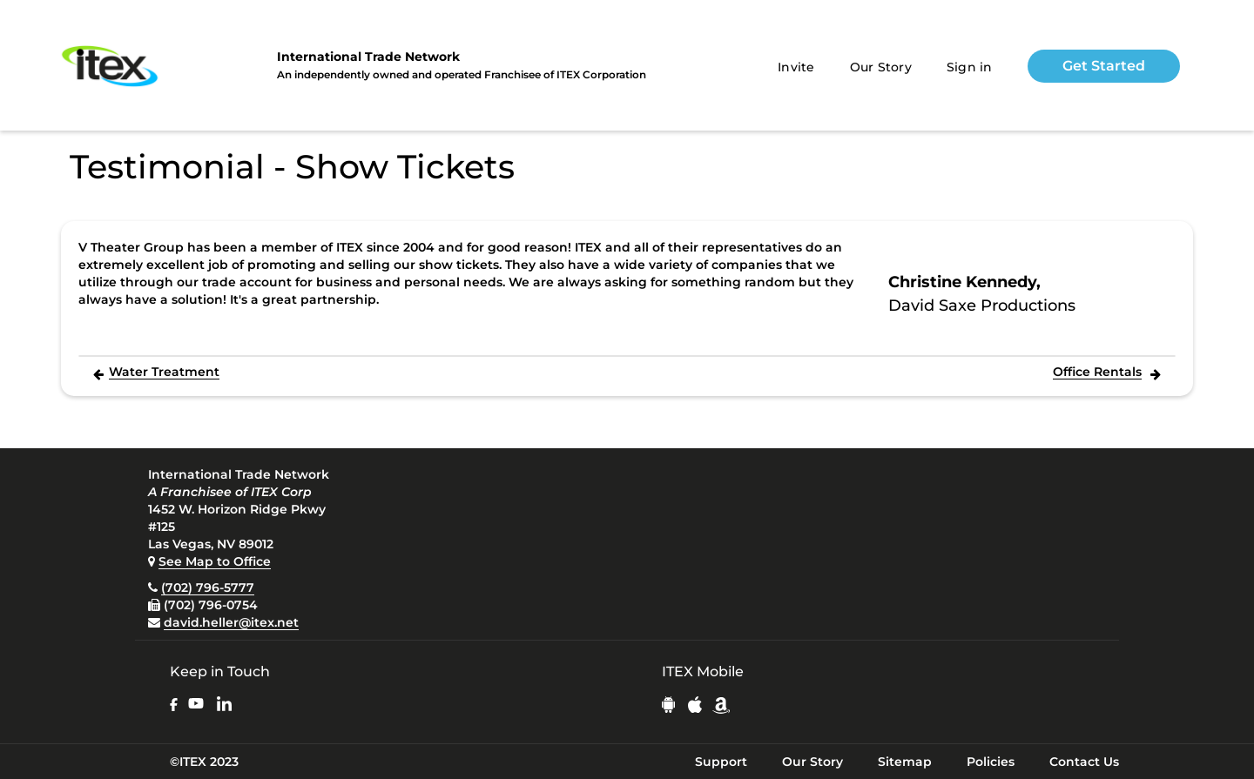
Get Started (1103, 65)
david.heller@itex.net (231, 622)
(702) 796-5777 (207, 587)
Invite (796, 67)
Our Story (881, 67)
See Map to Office (214, 561)
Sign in (970, 67)
